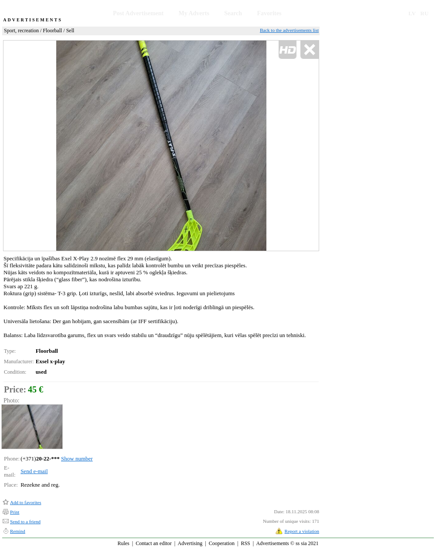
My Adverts (194, 13)
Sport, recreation (21, 30)
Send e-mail (34, 471)
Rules (123, 543)
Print (14, 512)
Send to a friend (25, 521)
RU (424, 13)
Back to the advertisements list (289, 30)
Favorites (269, 13)
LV (412, 13)
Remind (17, 531)
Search (233, 13)
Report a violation (302, 531)
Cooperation (222, 543)
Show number (77, 458)
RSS (245, 543)
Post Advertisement (138, 13)
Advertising (190, 543)
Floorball (52, 30)
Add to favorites (25, 502)
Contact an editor (154, 543)
